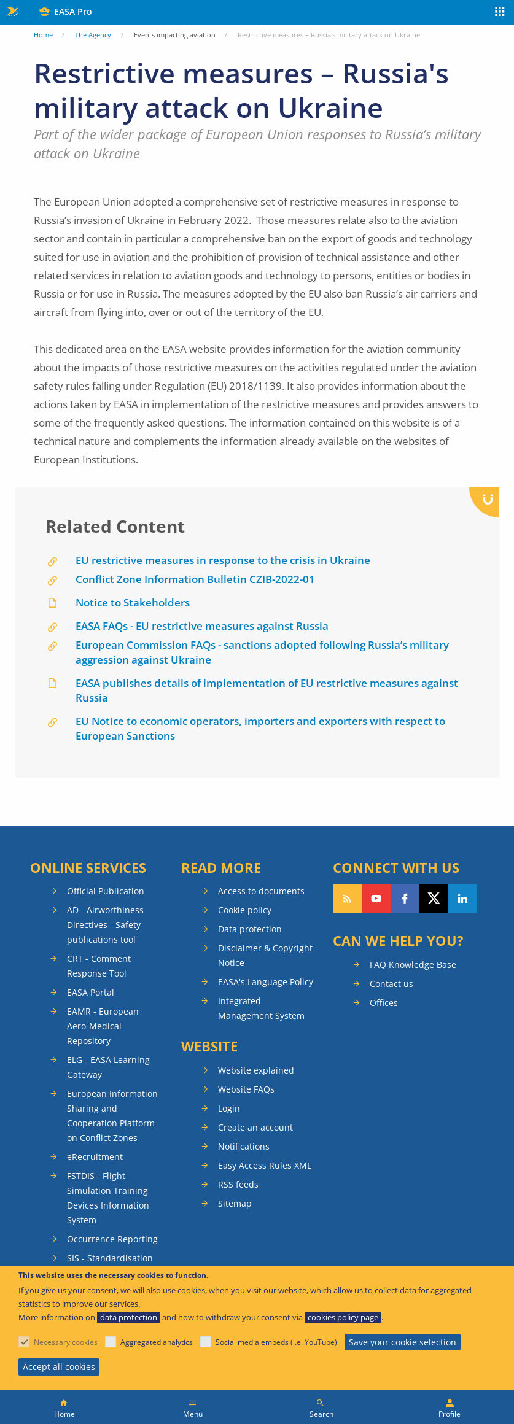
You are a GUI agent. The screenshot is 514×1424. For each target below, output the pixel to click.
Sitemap (235, 1203)
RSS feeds (238, 1184)
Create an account (255, 1127)
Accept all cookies (59, 1366)
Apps (500, 13)
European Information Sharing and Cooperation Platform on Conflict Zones (112, 1115)
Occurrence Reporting (112, 1239)
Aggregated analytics (156, 1342)
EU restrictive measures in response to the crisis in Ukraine (223, 560)
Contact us (391, 983)
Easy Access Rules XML (264, 1165)
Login (229, 1108)
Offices (384, 1002)
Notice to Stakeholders (133, 602)
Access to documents (261, 891)
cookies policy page (343, 1317)
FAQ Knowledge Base (413, 964)
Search (321, 1414)
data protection (128, 1317)
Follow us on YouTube (376, 898)
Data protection (250, 929)
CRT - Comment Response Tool (99, 966)
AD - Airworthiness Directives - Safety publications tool (105, 924)
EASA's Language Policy (265, 982)
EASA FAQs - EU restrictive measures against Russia (202, 626)
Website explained (256, 1070)
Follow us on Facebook (405, 898)
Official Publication (105, 891)
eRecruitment (95, 1157)
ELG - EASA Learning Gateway (108, 1067)
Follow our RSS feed (347, 898)
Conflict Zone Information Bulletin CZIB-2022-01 (195, 579)
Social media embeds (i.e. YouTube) (276, 1342)
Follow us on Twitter (433, 898)
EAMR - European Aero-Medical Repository (103, 1026)
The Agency (93, 34)
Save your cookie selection (402, 1342)
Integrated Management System (261, 1008)
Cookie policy (244, 910)
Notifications (244, 1146)
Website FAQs (246, 1089)
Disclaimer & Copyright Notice (265, 955)
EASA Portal (90, 992)
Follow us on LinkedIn (462, 898)
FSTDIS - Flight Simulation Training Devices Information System (108, 1198)
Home (43, 34)
